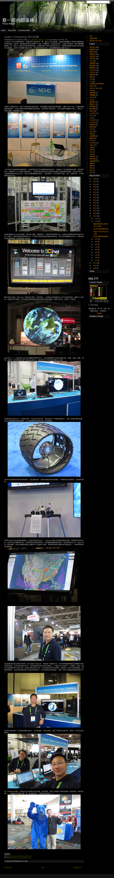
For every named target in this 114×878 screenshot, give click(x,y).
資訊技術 (93, 58)
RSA (91, 79)
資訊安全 (93, 47)
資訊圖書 (93, 136)
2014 (95, 211)
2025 (95, 181)
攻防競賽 (93, 106)
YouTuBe (93, 122)
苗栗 (91, 168)
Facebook (93, 143)
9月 (96, 242)
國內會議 (93, 65)
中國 (91, 147)
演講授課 (93, 63)
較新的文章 (8, 867)
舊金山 (92, 111)
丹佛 (91, 150)
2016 (95, 205)
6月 (96, 249)
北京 (91, 152)
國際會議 (35, 40)
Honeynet (93, 70)
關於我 (92, 52)
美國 (29, 40)
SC (45, 40)
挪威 (91, 163)
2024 (95, 184)
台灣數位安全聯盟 (96, 83)
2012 (95, 216)
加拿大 (92, 86)
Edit (34, 30)
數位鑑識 (93, 109)
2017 (95, 203)
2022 (95, 189)
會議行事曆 (93, 38)
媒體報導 (93, 49)
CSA (91, 61)
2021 (95, 192)
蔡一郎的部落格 (99, 301)
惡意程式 (93, 56)
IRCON (92, 145)
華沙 (91, 170)
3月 (96, 257)
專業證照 (93, 124)
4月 (96, 255)
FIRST (92, 115)
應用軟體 (93, 93)
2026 (95, 179)
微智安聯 (93, 159)
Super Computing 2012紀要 (21, 36)
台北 (91, 81)
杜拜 (91, 129)
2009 (95, 268)
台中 (91, 90)
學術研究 (93, 156)
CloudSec (93, 113)
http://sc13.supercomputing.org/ (20, 857)
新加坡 (92, 127)
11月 (96, 221)
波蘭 (91, 165)
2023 (95, 187)
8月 (96, 244)
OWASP (92, 72)
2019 (95, 197)
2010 (95, 265)
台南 (91, 154)
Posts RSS (12, 30)
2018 (95, 200)
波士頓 (92, 131)
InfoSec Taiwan (95, 88)
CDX (91, 140)
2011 (95, 263)
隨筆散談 (93, 54)
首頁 (42, 867)
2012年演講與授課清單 (100, 229)
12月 (96, 219)
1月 (96, 260)
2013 (95, 213)
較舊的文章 (78, 867)
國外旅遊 (93, 74)
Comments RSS (24, 30)
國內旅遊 (93, 102)
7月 (96, 247)
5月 (96, 252)
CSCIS (92, 97)
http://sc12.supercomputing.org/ (20, 856)
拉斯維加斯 (93, 161)
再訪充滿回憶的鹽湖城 (100, 236)
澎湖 (91, 134)
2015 (95, 208)
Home (3, 30)
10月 (96, 239)
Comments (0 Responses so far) (15, 861)
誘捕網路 (93, 95)
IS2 (91, 118)
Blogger (99, 313)
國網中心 (93, 104)
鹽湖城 (41, 40)
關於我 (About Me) (96, 41)
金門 (91, 172)
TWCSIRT (93, 120)
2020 (95, 195)
